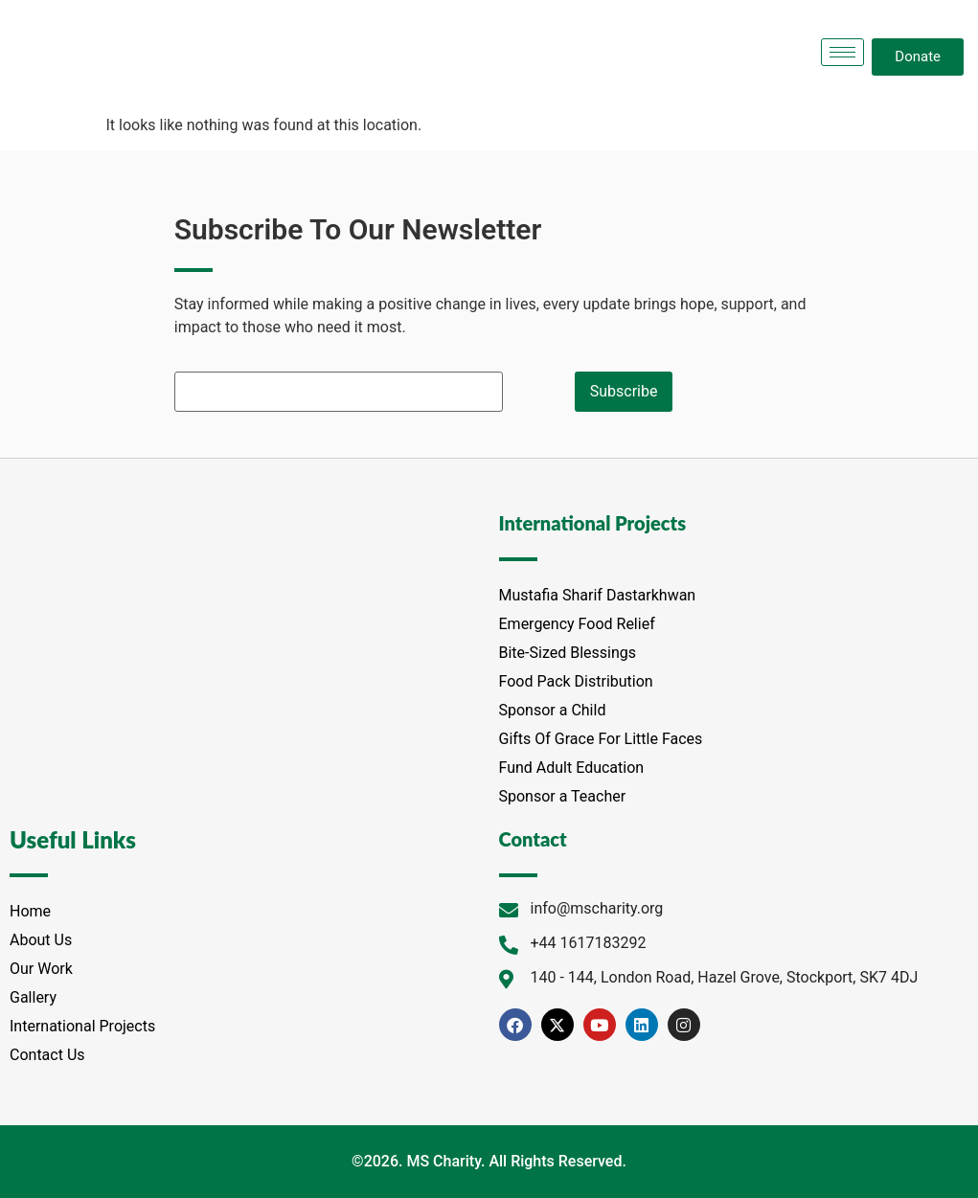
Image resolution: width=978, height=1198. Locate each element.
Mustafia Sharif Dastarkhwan (597, 595)
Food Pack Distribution (576, 681)
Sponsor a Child (552, 710)
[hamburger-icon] (842, 52)
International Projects (82, 1026)
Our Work (41, 969)
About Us (41, 940)
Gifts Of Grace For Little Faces (601, 739)
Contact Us (47, 1055)
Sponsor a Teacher (562, 796)
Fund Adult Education (572, 767)
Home (30, 911)
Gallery (33, 997)
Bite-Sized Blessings (568, 653)
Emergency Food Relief (577, 624)
